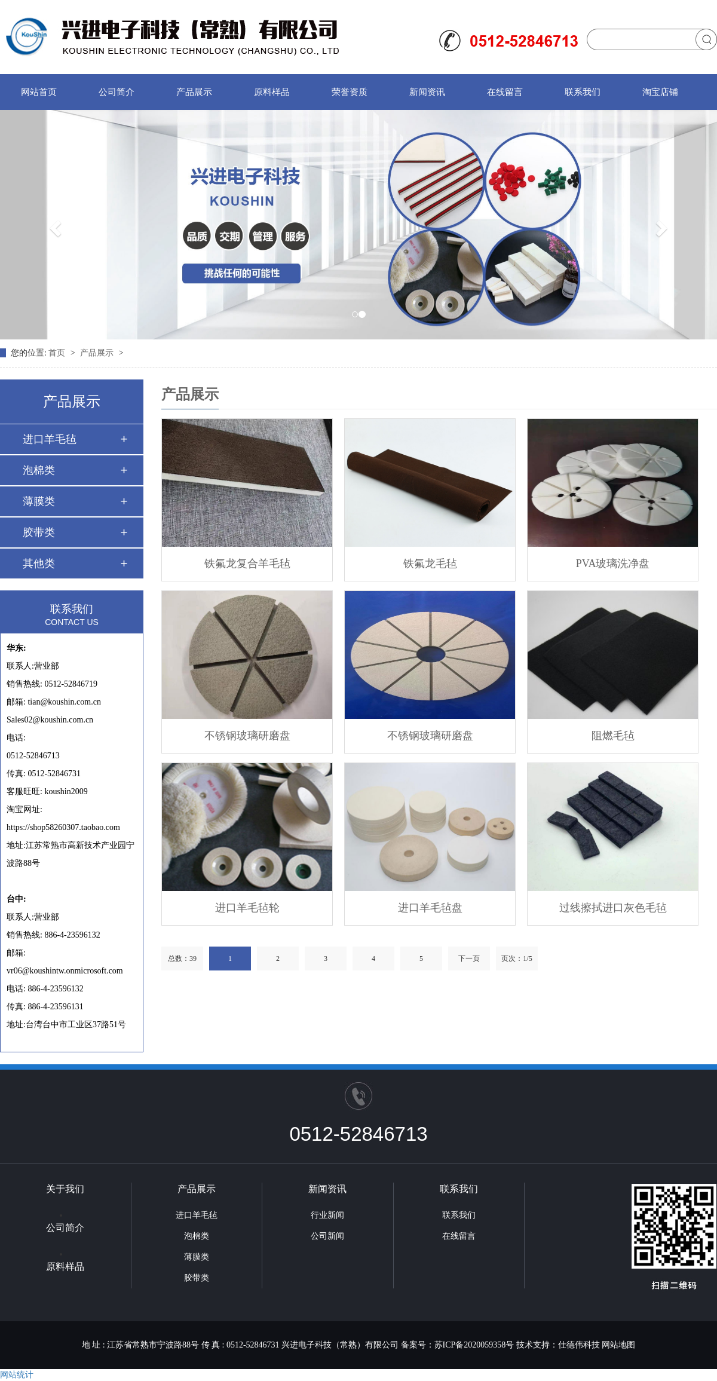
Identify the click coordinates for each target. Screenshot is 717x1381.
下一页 (469, 958)
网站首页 (39, 92)
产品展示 (194, 92)
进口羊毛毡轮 (247, 908)
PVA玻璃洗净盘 (613, 563)
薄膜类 (39, 501)
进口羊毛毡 (49, 439)
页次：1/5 (516, 958)
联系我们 (582, 92)
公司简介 (116, 92)
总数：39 (182, 958)
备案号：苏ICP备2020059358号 (457, 1344)
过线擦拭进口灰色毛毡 (613, 908)
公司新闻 (327, 1236)
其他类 (39, 563)
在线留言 (505, 92)
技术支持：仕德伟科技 (558, 1344)
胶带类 (39, 532)
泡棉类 (39, 470)
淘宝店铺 (660, 92)
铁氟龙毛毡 (430, 563)
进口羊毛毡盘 (430, 908)
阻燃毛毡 (613, 736)
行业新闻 (327, 1215)
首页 (58, 352)
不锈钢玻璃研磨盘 (247, 736)
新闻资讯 (427, 92)
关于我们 (65, 1189)
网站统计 (16, 1374)
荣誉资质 (349, 92)
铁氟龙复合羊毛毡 (247, 563)
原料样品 (272, 92)
